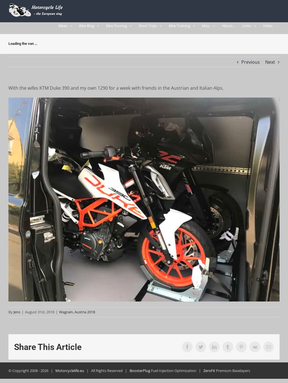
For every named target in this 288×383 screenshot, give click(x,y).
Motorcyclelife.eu (69, 373)
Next (270, 64)
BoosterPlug (140, 373)
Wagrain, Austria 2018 (77, 314)
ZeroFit (209, 373)
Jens (17, 314)
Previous (250, 64)
